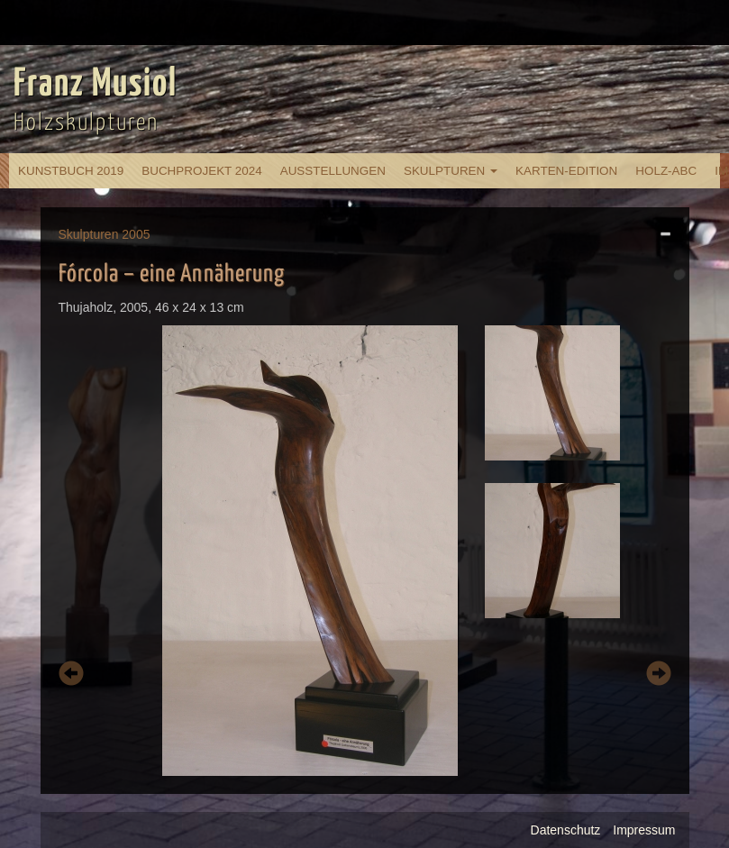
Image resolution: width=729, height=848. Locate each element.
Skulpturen (450, 171)
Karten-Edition (566, 171)
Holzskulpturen (86, 123)
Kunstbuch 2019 (70, 171)
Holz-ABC (666, 171)
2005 (136, 234)
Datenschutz (566, 830)
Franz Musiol (96, 85)
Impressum (644, 830)
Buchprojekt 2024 (201, 171)
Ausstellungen (333, 171)
